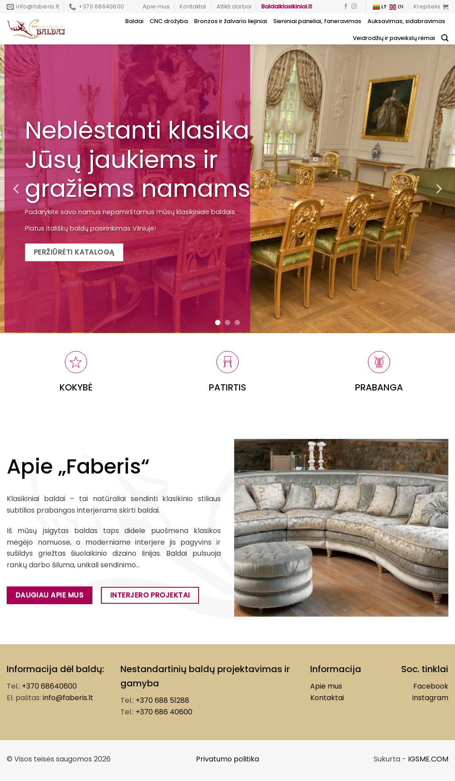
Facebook (430, 686)
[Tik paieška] (444, 38)
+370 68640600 (49, 686)
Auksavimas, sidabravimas (406, 21)
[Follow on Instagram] (354, 7)
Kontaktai (193, 6)
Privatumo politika (227, 759)
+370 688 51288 (162, 700)
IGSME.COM (428, 759)
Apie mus (156, 6)
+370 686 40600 (164, 712)
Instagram (430, 698)
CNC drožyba (169, 21)
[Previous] (17, 189)
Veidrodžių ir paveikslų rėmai (394, 38)
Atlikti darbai (233, 6)
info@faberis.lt (68, 698)
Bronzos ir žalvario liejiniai (230, 21)
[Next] (438, 189)
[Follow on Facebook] (345, 7)
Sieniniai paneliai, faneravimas (317, 21)
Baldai (134, 21)
